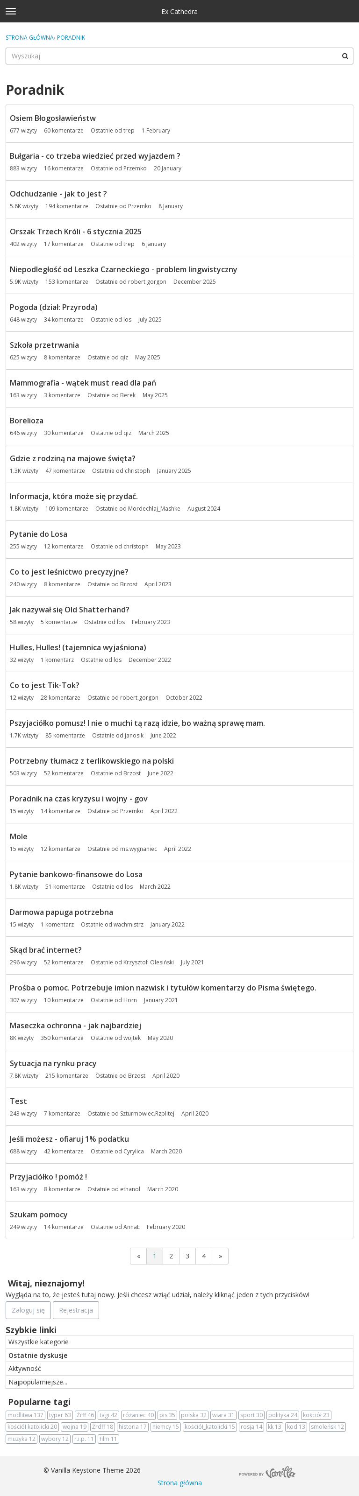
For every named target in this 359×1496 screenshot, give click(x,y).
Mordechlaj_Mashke (154, 509)
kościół (316, 1415)
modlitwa (25, 1415)
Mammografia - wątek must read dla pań (83, 383)
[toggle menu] (11, 11)
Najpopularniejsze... (37, 1381)
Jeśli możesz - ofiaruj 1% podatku (69, 1139)
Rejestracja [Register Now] (76, 1310)
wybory (55, 1439)
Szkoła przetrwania (44, 345)
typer (60, 1415)
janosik (134, 735)
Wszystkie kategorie (38, 1341)
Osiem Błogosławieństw (53, 118)
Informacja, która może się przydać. (74, 496)
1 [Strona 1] (155, 1255)
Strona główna (180, 1482)
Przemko (135, 168)
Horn (130, 1000)
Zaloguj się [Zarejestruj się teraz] (28, 1310)
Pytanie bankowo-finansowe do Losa (76, 874)
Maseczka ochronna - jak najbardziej (75, 1025)
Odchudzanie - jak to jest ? (58, 194)
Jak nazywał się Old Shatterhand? (69, 609)
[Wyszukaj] (345, 56)
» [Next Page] (220, 1255)
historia (133, 1427)
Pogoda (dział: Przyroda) (54, 307)
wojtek (132, 1038)
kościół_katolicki (210, 1427)
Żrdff (102, 1427)
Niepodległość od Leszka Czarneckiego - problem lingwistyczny (123, 269)
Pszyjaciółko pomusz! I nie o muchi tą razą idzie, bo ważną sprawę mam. (137, 723)
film (108, 1439)
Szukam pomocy (39, 1214)
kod (296, 1427)
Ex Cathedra (179, 11)
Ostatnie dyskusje (37, 1355)
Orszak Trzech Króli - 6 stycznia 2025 (76, 231)
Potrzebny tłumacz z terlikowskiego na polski (92, 761)
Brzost (128, 584)
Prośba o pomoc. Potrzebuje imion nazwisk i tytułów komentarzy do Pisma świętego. (163, 988)
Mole (19, 836)
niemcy (165, 1427)
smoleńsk (327, 1427)
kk (274, 1427)
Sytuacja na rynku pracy (53, 1063)
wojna (74, 1427)
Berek (128, 395)
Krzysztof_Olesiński (148, 962)
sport (251, 1415)
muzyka (21, 1439)
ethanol (130, 1189)
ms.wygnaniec (138, 849)
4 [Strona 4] (204, 1255)
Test (18, 1101)
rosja (251, 1427)
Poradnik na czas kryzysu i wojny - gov (79, 799)
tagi (108, 1415)
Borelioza (26, 420)
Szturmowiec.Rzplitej (147, 1113)
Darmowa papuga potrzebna (61, 912)
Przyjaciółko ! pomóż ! (48, 1177)
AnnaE (131, 1227)
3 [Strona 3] (187, 1255)
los (127, 319)
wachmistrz (129, 924)
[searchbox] (179, 56)
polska (194, 1415)
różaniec (138, 1415)
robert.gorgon (147, 282)
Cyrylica (133, 1151)
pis (167, 1415)
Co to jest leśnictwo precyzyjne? (69, 572)
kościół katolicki (32, 1427)
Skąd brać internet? (46, 950)
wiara (223, 1415)
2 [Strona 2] (171, 1255)
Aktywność (24, 1368)
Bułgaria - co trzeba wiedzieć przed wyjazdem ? (95, 156)
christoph (137, 471)
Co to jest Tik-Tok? (44, 685)
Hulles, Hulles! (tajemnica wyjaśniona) (78, 647)
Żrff (85, 1415)
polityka (282, 1415)
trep (129, 130)
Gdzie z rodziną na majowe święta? (73, 458)
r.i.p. (84, 1439)
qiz (124, 357)
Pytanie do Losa (38, 534)
